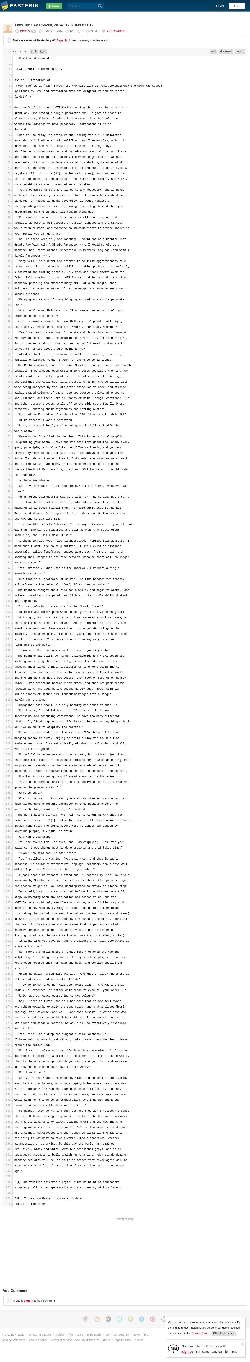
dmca (106, 1340)
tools (80, 1334)
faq (71, 1334)
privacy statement (13, 1340)
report (240, 51)
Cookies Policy (200, 1333)
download (226, 51)
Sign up (237, 6)
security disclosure (87, 1340)
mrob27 (25, 31)
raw (213, 51)
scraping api (121, 1334)
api (107, 1334)
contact (139, 1340)
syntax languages (39, 1334)
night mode (94, 1334)
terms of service (62, 1340)
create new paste (13, 1334)
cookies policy (38, 1340)
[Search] (100, 6)
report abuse (122, 1340)
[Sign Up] (173, 1349)
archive (60, 1334)
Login (219, 6)
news (136, 1334)
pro (146, 1334)
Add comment (116, 31)
